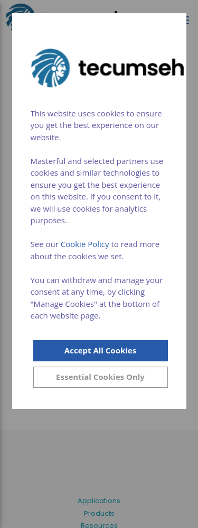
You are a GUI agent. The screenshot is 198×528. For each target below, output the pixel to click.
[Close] (100, 377)
